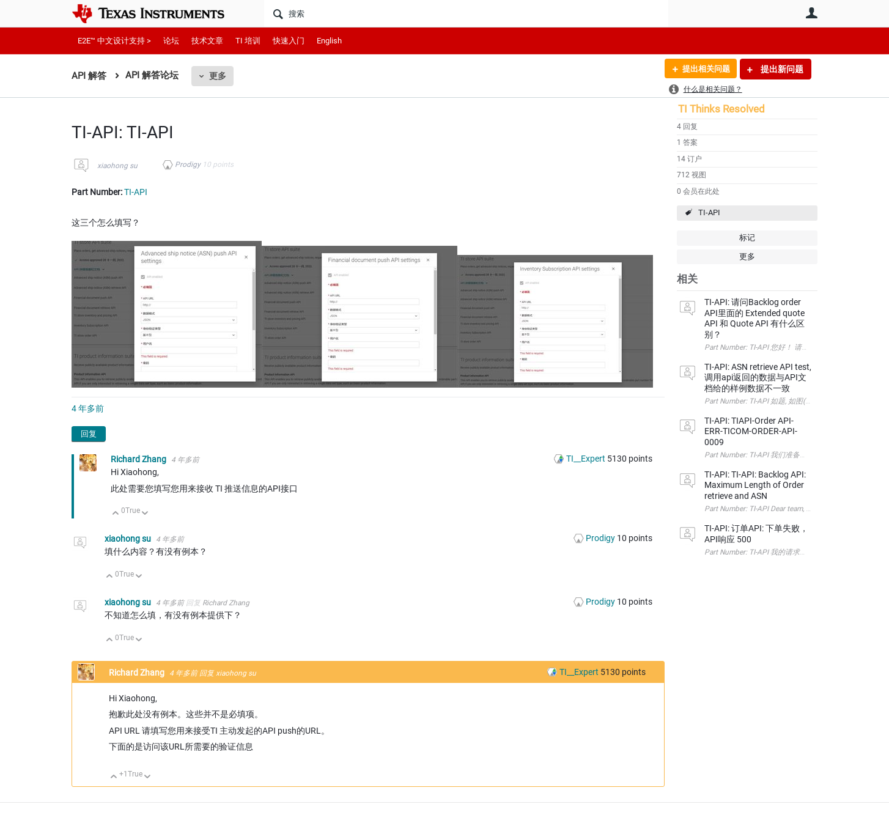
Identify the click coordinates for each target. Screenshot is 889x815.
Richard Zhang (139, 459)
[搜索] (466, 13)
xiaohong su (117, 165)
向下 (145, 514)
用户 (811, 13)
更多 (217, 76)
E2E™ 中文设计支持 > (114, 40)
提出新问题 (781, 69)
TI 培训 (247, 40)
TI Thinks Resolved (721, 109)
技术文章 (207, 40)
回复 (89, 433)
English (329, 40)
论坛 (171, 40)
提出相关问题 (703, 69)
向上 (116, 514)
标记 (747, 237)
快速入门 (288, 40)
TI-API (709, 212)
